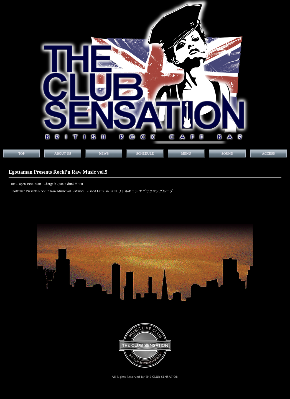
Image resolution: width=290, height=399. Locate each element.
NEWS (103, 153)
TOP (21, 153)
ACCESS (268, 153)
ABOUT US (62, 153)
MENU (186, 153)
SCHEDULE (145, 153)
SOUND (227, 153)
